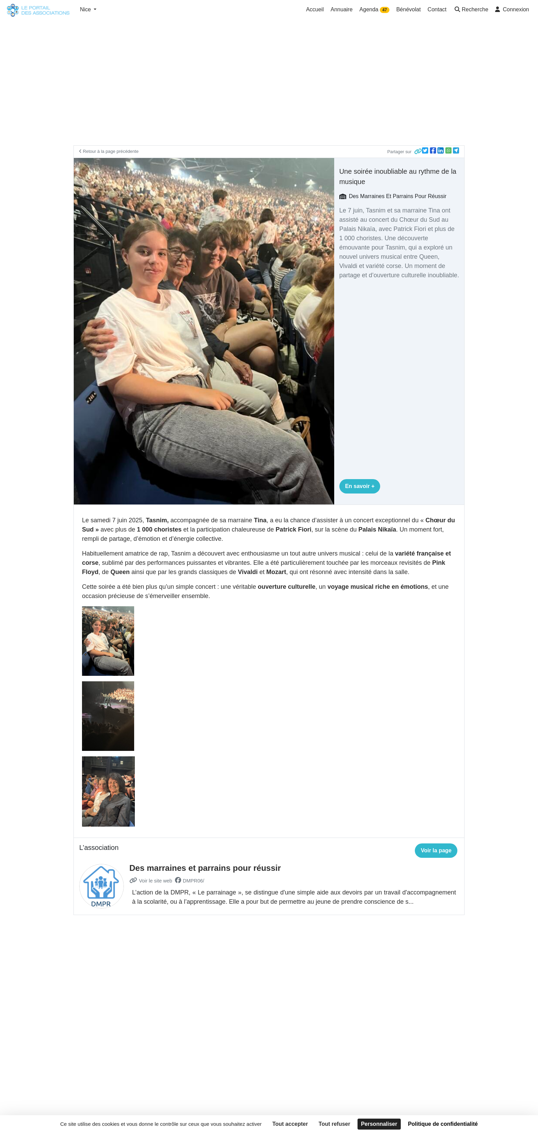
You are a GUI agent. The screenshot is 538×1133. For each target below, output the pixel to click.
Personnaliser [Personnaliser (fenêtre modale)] (379, 1124)
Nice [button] (86, 9)
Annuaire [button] (342, 9)
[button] (470, 10)
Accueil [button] (315, 9)
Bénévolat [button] (408, 9)
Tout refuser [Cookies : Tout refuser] (334, 1124)
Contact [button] (437, 9)
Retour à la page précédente (109, 151)
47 (384, 10)
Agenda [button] (374, 10)
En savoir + (360, 486)
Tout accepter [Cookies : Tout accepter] (290, 1124)
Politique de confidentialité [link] (443, 1124)
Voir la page (436, 850)
